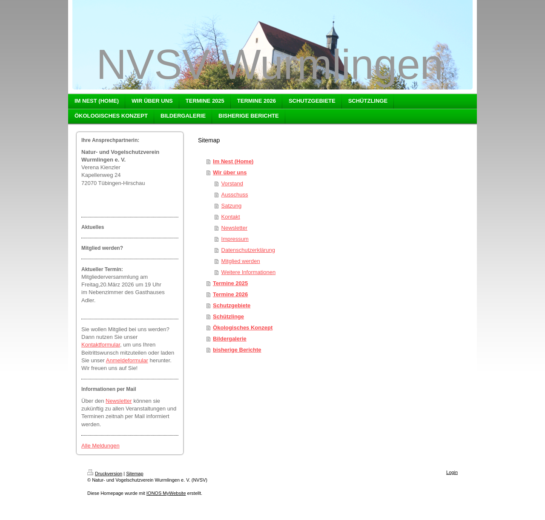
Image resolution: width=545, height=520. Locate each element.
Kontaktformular (100, 344)
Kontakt (230, 217)
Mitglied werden (240, 261)
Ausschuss (234, 194)
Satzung (231, 205)
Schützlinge (228, 316)
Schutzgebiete (231, 305)
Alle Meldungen (100, 445)
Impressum (235, 239)
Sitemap (134, 473)
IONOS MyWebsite (166, 493)
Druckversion (104, 473)
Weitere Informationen (248, 272)
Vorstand (232, 183)
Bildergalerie (230, 338)
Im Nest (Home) (233, 161)
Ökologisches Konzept (242, 327)
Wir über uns (230, 172)
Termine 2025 (230, 283)
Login (452, 472)
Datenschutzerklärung (248, 250)
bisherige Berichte (237, 350)
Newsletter (119, 401)
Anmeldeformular (127, 360)
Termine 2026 (230, 294)
